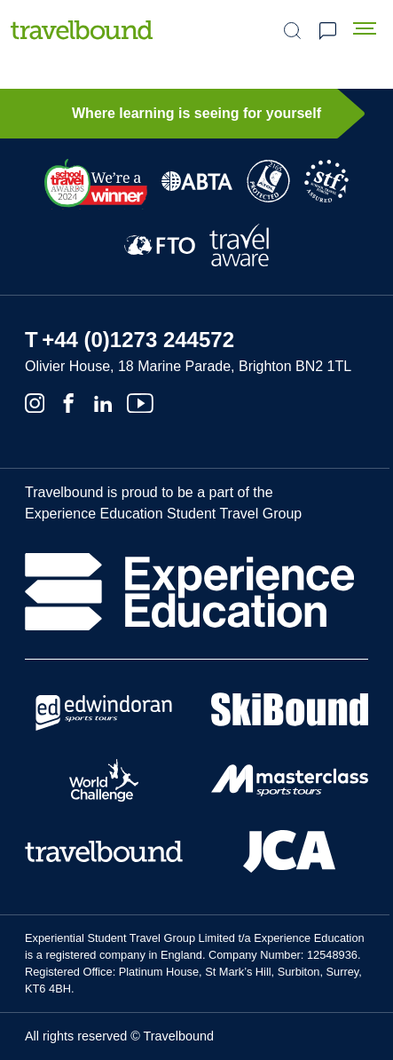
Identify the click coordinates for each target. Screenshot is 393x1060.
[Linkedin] (103, 401)
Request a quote (327, 31)
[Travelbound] (82, 29)
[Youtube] (140, 401)
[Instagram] (34, 401)
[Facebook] (68, 401)
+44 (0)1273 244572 (138, 340)
